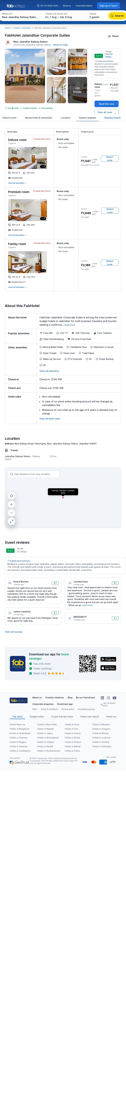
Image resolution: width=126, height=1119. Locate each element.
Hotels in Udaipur (45, 742)
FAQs (34, 709)
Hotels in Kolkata (45, 729)
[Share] (113, 36)
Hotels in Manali (72, 746)
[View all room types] (106, 114)
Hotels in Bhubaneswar (48, 750)
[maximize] (11, 521)
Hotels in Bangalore (19, 729)
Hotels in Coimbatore (20, 750)
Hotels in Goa (71, 729)
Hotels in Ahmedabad (48, 737)
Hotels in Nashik (45, 746)
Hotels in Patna (72, 750)
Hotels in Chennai (18, 737)
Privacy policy (68, 709)
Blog (70, 697)
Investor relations (54, 697)
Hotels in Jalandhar (22, 28)
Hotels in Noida (72, 737)
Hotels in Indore (73, 733)
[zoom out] (11, 512)
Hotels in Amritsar (100, 742)
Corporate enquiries (43, 704)
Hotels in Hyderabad (20, 733)
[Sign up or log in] (108, 5)
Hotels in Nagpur (18, 742)
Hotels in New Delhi (47, 724)
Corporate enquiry (84, 6)
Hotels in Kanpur (73, 742)
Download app (65, 704)
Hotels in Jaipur (45, 733)
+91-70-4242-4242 (47, 5)
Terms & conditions (49, 709)
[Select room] (110, 159)
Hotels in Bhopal (100, 733)
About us (67, 6)
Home (7, 28)
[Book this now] (106, 104)
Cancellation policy (86, 709)
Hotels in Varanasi (18, 746)
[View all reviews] (14, 632)
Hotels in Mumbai (100, 724)
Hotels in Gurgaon (101, 729)
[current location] (11, 496)
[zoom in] (11, 504)
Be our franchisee (85, 697)
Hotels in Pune (72, 724)
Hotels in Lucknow (101, 737)
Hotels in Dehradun (101, 746)
